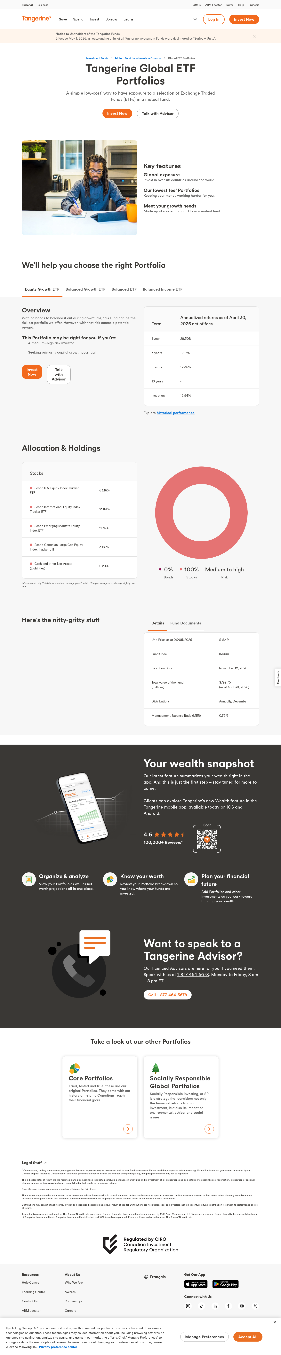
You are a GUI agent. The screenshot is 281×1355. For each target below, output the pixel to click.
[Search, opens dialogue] (195, 19)
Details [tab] (157, 623)
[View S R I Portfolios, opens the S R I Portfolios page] (181, 1097)
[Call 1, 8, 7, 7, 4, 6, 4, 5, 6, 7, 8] (168, 994)
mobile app (175, 807)
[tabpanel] (140, 516)
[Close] (274, 1322)
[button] (63, 19)
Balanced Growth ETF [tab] (85, 289)
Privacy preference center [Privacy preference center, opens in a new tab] (58, 1347)
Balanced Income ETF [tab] (162, 289)
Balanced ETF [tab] (124, 289)
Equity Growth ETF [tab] (42, 289)
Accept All (248, 1336)
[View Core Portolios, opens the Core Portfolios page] (99, 1097)
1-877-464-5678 (193, 974)
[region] (140, 1336)
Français (254, 5)
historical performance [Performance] (176, 413)
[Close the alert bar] (254, 36)
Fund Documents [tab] (185, 623)
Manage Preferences (204, 1336)
